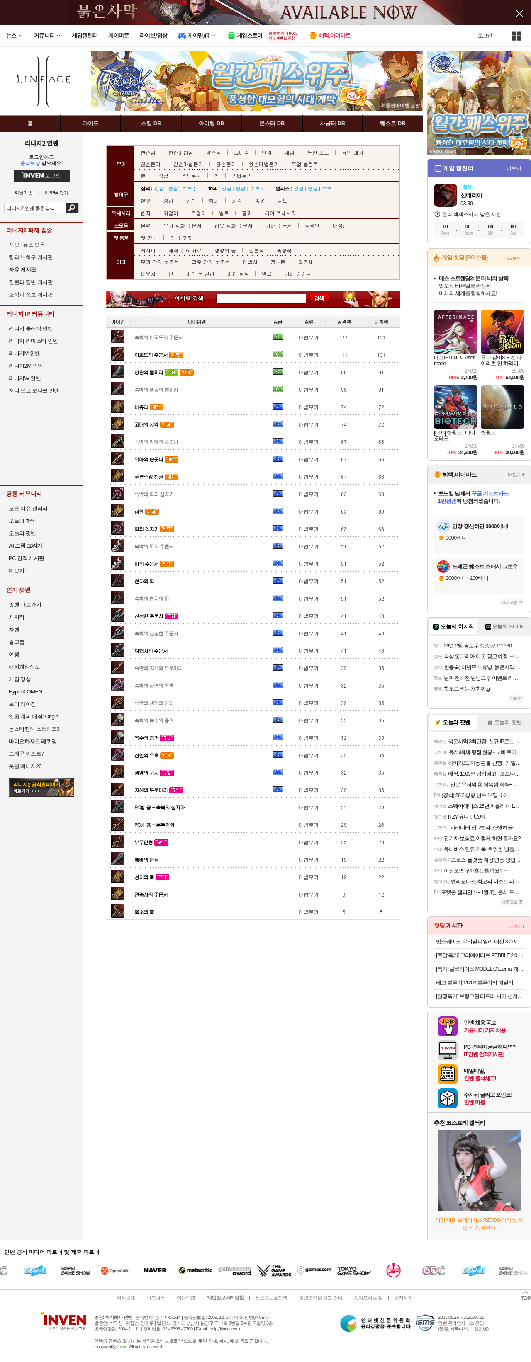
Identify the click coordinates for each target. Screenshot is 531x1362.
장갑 (168, 200)
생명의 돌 (225, 250)
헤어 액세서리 (280, 212)
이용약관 (186, 1298)
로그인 (485, 35)
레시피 (148, 250)
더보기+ (515, 168)
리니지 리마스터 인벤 (33, 341)
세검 (290, 152)
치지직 (16, 617)
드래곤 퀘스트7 (26, 753)
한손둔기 (151, 163)
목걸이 (198, 212)
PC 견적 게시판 (26, 558)
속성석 (284, 250)
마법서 (250, 261)
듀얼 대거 (352, 152)
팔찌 (247, 212)
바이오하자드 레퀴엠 (33, 741)
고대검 (241, 152)
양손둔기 (226, 163)
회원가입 (24, 193)
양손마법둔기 (264, 163)
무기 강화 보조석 (160, 261)
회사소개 (126, 1298)
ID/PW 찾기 (57, 193)
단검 (267, 152)
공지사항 (403, 1298)
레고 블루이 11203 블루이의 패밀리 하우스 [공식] (480, 982)
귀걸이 (170, 212)
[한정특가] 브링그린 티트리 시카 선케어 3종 (480, 996)
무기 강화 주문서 (182, 225)
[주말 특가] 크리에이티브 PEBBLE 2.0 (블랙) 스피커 (480, 955)
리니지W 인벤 (25, 378)
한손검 (148, 152)
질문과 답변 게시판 (31, 282)
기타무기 (242, 175)
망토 (282, 200)
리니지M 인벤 (24, 353)
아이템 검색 (196, 299)
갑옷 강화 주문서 (233, 225)
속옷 (260, 200)
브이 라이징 (22, 704)
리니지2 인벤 (41, 143)
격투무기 (191, 175)
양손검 (213, 152)
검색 (72, 208)
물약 (146, 225)
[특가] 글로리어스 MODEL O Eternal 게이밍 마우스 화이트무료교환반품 (480, 969)
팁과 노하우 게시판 (31, 257)
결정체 (305, 261)
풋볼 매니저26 (25, 766)
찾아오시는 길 (368, 1298)
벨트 (224, 212)
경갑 (159, 187)
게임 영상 (20, 679)
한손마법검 (180, 152)
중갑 (173, 187)
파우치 (148, 273)
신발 (191, 200)
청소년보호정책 (271, 1298)
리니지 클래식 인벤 (31, 328)
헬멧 (146, 200)
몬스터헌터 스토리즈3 (34, 729)
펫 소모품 (181, 237)
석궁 (163, 175)
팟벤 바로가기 (25, 604)
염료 (267, 273)
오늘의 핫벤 (22, 520)
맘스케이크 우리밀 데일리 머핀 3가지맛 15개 (480, 941)
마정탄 (340, 225)
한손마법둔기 (188, 163)
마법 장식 (238, 273)
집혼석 (256, 250)
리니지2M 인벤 (26, 365)
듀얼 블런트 (305, 163)
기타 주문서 (279, 225)
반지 (146, 212)
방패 (214, 200)
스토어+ (515, 258)
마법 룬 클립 (200, 273)
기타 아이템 (298, 273)
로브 (187, 187)
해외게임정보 (24, 666)
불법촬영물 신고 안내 (320, 1298)
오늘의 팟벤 (22, 533)
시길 (237, 200)
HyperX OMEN (25, 691)
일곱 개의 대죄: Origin (33, 716)
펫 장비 (149, 237)
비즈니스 (155, 1298)
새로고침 (509, 602)
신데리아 (471, 195)
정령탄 (312, 225)
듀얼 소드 (318, 152)
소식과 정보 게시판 (31, 294)
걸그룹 (16, 642)
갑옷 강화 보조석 (211, 261)
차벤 (14, 629)
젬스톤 (277, 261)
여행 (14, 654)
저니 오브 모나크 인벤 (34, 390)
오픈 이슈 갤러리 (28, 508)
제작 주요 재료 (185, 250)
